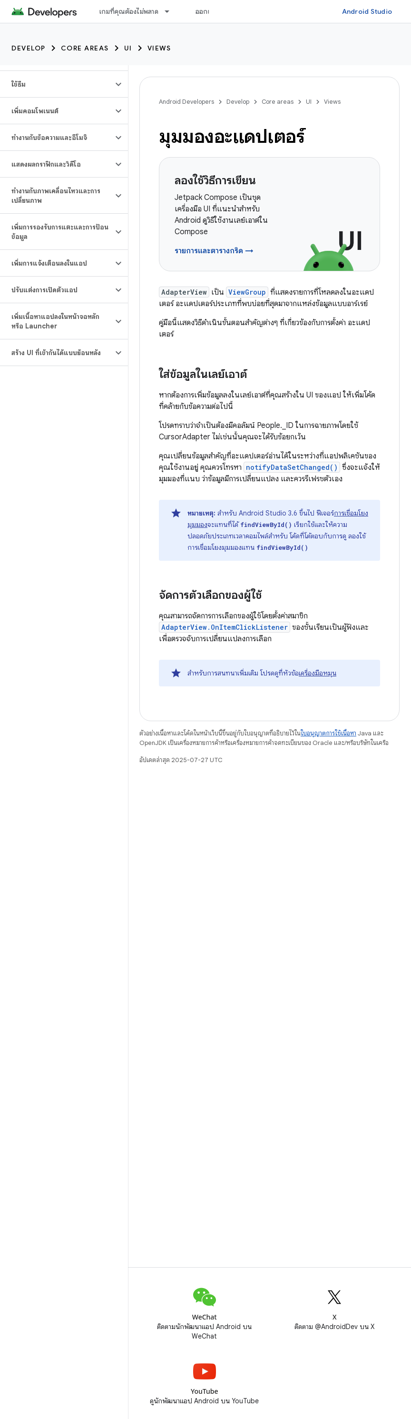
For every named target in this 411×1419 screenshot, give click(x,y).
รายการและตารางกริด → (214, 251)
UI (128, 48)
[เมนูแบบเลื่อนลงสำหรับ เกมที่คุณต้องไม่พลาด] (171, 11)
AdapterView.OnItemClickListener (224, 627)
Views (159, 48)
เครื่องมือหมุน (317, 673)
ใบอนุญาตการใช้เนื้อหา (328, 733)
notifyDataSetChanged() (292, 467)
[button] (56, 84)
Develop (28, 48)
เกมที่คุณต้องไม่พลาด (128, 11)
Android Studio (367, 11)
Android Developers (186, 102)
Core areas (85, 48)
